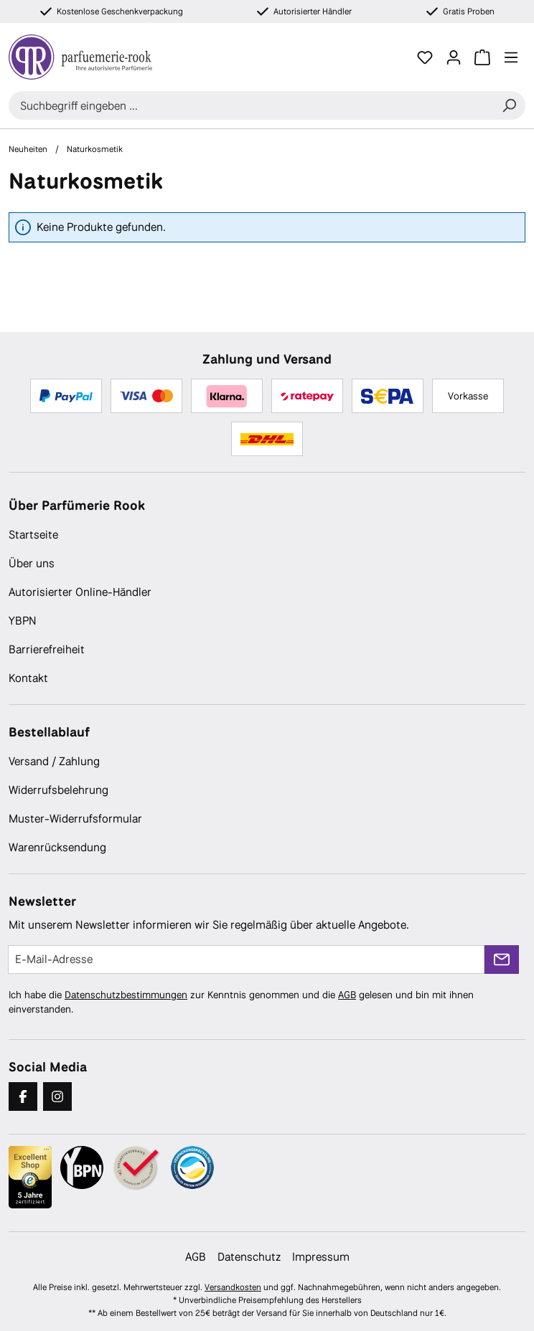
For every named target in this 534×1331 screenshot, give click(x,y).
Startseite (33, 534)
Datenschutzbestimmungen (126, 994)
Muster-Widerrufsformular (75, 818)
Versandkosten (233, 1287)
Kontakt (28, 678)
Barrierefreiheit (47, 649)
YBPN (23, 620)
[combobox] (251, 105)
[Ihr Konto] (453, 57)
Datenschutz (249, 1256)
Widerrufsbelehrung (58, 789)
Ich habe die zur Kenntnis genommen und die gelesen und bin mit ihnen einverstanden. (241, 1001)
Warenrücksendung (57, 847)
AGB (347, 994)
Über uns (32, 563)
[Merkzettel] (425, 57)
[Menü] (511, 57)
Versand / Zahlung (54, 761)
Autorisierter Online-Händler (80, 592)
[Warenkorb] (482, 57)
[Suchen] (508, 105)
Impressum (321, 1256)
